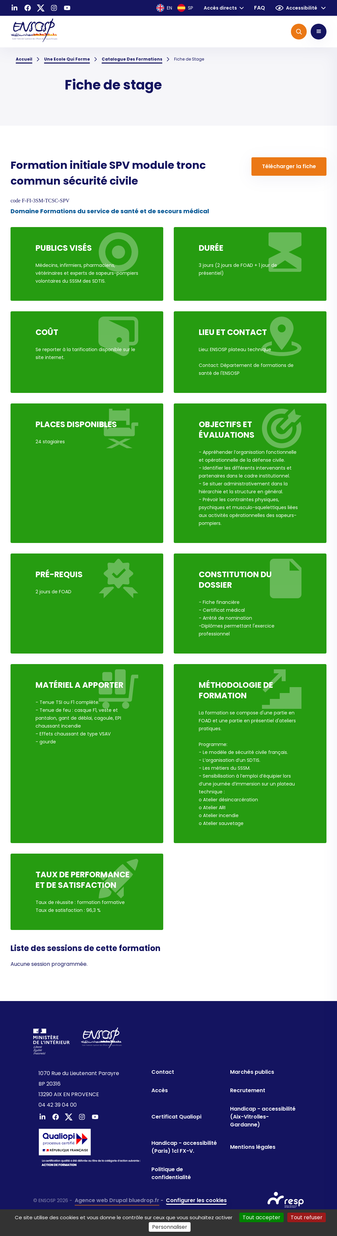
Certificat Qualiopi (176, 1116)
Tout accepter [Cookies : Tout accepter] (261, 1217)
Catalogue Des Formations (132, 59)
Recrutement (247, 1090)
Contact (162, 1072)
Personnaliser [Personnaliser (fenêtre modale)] (169, 1227)
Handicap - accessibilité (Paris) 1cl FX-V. (184, 1147)
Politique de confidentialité (171, 1173)
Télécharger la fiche (289, 166)
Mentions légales (252, 1147)
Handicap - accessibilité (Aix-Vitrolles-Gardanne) (263, 1116)
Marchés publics (252, 1072)
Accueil (24, 59)
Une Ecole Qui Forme (67, 59)
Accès (159, 1090)
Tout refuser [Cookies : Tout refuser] (307, 1217)
